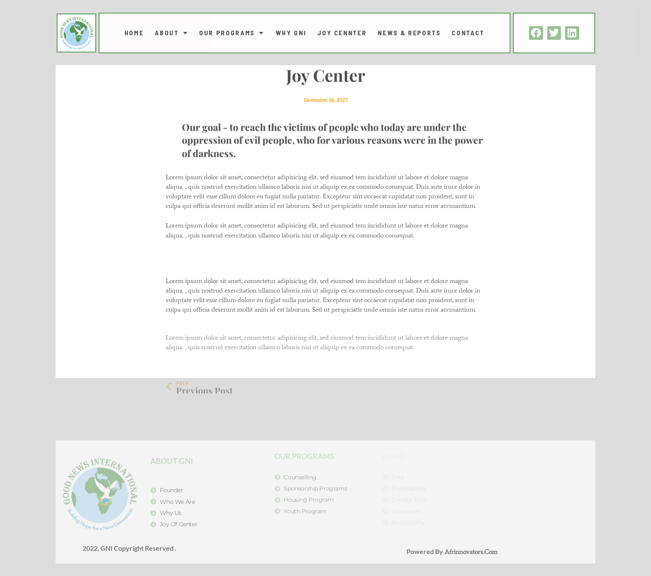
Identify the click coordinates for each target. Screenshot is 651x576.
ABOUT (171, 32)
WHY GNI (291, 32)
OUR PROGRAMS (231, 32)
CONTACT (468, 32)
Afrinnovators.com (470, 552)
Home (134, 32)
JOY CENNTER (342, 32)
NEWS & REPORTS (409, 32)
